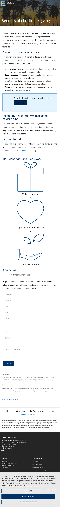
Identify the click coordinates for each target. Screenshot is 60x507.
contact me (27, 150)
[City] (29, 332)
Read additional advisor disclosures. (10, 399)
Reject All (28, 491)
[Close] (57, 474)
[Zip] (29, 343)
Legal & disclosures (37, 464)
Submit (8, 363)
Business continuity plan (38, 471)
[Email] (29, 306)
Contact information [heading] (8, 437)
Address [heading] (4, 458)
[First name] (29, 294)
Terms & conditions (37, 468)
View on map (4, 467)
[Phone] (29, 312)
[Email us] (2, 450)
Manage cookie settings (28, 502)
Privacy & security (36, 461)
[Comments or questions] (29, 353)
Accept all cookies (28, 497)
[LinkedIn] (4, 450)
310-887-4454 (10, 446)
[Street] (29, 322)
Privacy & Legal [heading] (37, 458)
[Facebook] (6, 450)
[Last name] (29, 300)
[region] (30, 489)
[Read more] (4, 384)
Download (20, 103)
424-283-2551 (8, 448)
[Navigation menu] (56, 3)
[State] (29, 338)
